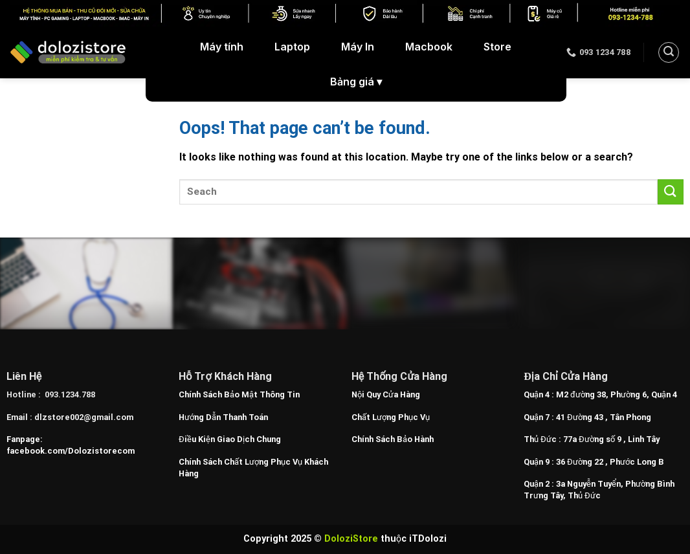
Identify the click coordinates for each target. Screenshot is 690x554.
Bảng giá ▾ (356, 82)
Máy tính (221, 47)
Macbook (428, 47)
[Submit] (671, 192)
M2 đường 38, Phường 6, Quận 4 (616, 394)
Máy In (357, 47)
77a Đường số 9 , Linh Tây (611, 439)
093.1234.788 (70, 394)
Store (497, 47)
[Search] (668, 52)
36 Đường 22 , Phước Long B (610, 462)
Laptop (292, 47)
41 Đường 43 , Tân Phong (603, 417)
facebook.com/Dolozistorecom (70, 451)
